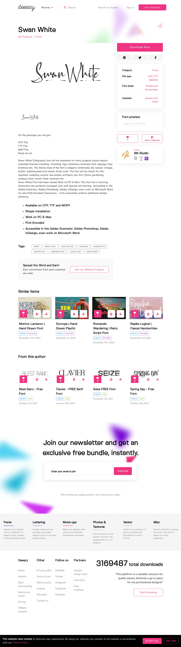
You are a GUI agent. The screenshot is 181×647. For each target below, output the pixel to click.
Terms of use (43, 576)
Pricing (22, 602)
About (21, 570)
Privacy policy (44, 570)
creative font (67, 246)
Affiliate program (22, 610)
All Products (25, 37)
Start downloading (25, 584)
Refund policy (44, 583)
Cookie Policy (20, 643)
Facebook (60, 589)
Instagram (60, 583)
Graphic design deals (80, 572)
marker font (39, 252)
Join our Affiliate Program (87, 270)
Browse (50, 8)
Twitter (59, 576)
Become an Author (110, 8)
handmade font (58, 252)
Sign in (130, 8)
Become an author (24, 594)
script (36, 246)
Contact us (42, 601)
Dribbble (59, 570)
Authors (22, 576)
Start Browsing (148, 592)
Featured (32, 333)
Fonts (39, 37)
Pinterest (60, 595)
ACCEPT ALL (152, 640)
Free (30, 399)
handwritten (99, 246)
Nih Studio (141, 153)
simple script (92, 252)
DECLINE (171, 640)
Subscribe (121, 471)
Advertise (42, 595)
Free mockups (79, 588)
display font (50, 246)
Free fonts (79, 580)
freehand (83, 246)
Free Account (152, 7)
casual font (75, 252)
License (41, 589)
